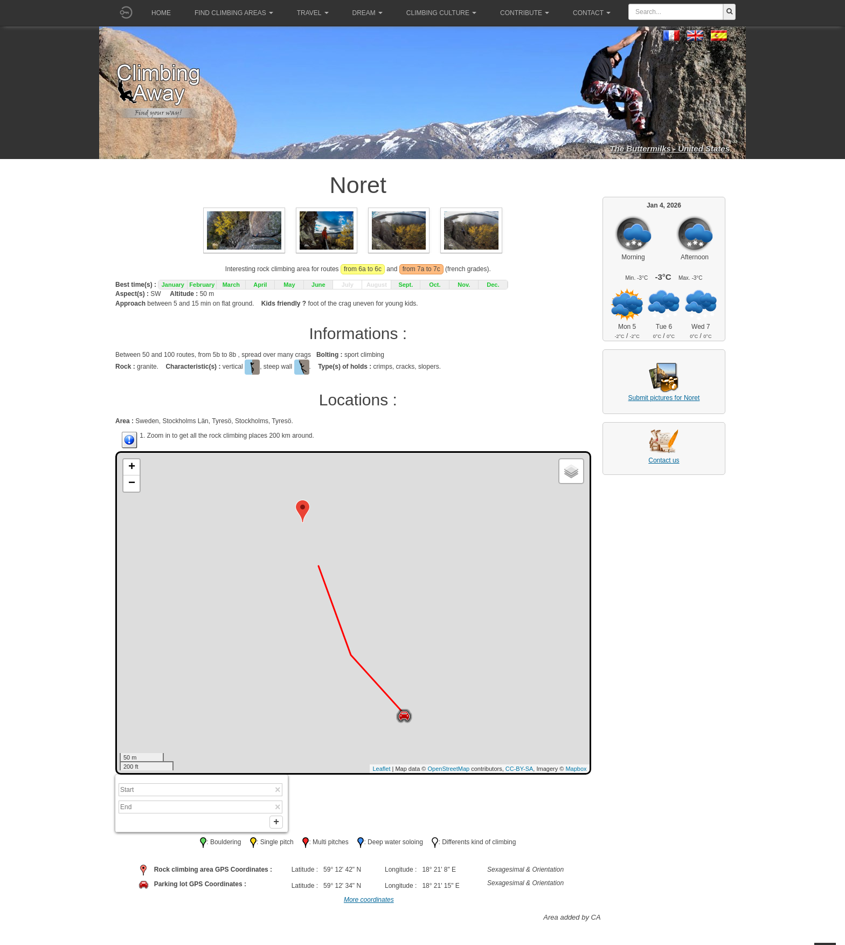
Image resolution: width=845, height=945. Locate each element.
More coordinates (369, 902)
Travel (313, 13)
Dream (367, 13)
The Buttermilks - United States (669, 148)
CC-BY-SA (519, 768)
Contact (592, 13)
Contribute (524, 13)
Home (161, 13)
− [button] (131, 483)
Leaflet (381, 768)
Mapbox (575, 768)
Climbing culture (441, 13)
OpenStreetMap (449, 768)
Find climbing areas (234, 13)
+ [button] (131, 467)
